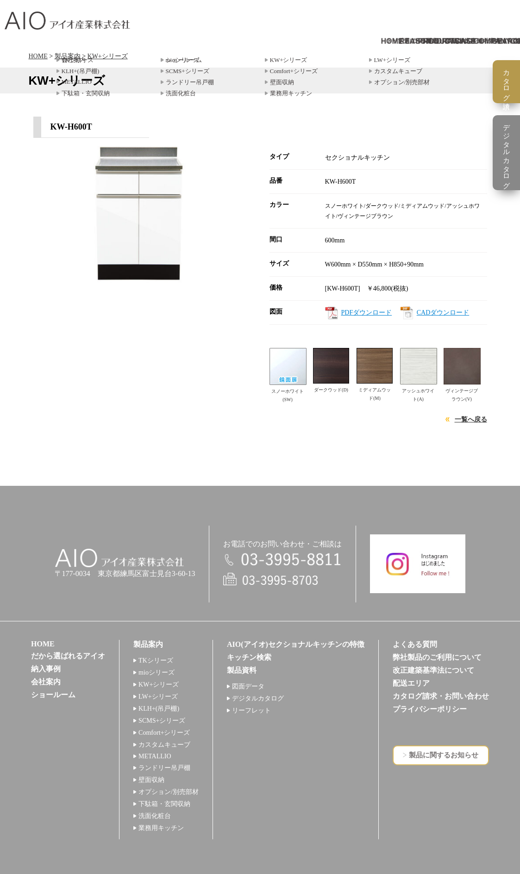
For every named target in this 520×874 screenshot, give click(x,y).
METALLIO (154, 756)
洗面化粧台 (154, 815)
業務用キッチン (161, 827)
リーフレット (251, 710)
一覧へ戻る (471, 419)
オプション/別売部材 (168, 791)
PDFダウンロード (366, 312)
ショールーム (53, 695)
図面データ (248, 686)
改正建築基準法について (433, 670)
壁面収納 (151, 779)
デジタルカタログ (258, 698)
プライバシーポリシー (430, 709)
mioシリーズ (156, 672)
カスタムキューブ (164, 744)
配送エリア (411, 683)
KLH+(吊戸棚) (158, 708)
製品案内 (68, 56)
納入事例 (46, 669)
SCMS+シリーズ (161, 720)
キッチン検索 (249, 657)
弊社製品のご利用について (437, 657)
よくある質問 (415, 644)
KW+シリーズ (108, 56)
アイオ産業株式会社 (67, 21)
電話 (282, 560)
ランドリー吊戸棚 (164, 767)
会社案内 (46, 682)
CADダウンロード (443, 312)
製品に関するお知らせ (443, 755)
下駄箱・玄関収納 (164, 803)
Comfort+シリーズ (164, 732)
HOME (38, 56)
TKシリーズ (155, 660)
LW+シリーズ (158, 696)
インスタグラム (417, 564)
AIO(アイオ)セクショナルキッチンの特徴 (295, 644)
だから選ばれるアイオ (68, 656)
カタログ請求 (506, 82)
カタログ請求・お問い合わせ (441, 696)
